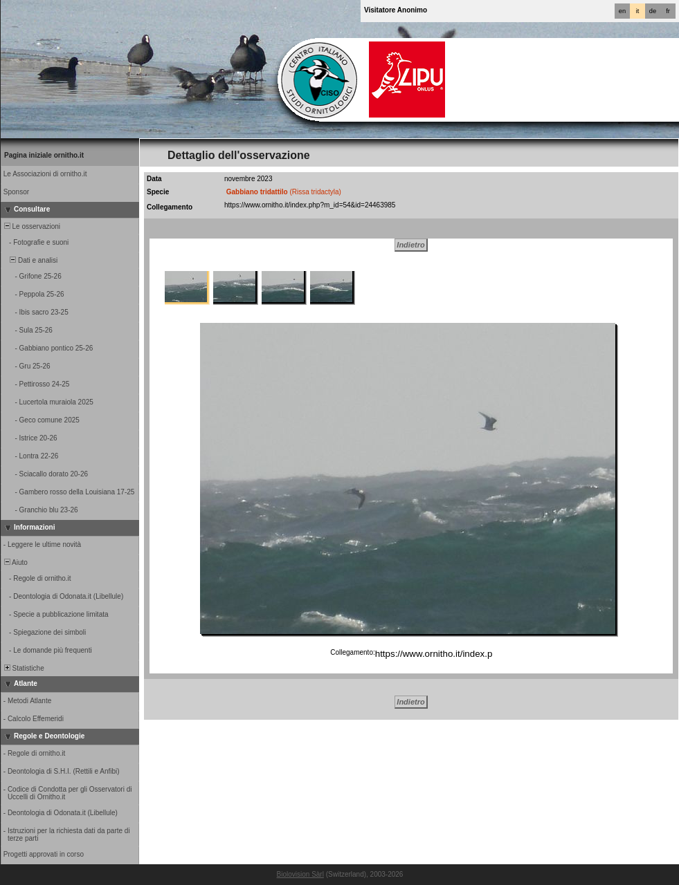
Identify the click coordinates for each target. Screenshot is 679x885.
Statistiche (23, 668)
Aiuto (15, 562)
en (622, 11)
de (652, 11)
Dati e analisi (29, 260)
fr (668, 11)
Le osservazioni (31, 226)
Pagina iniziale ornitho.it (44, 155)
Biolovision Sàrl (300, 874)
